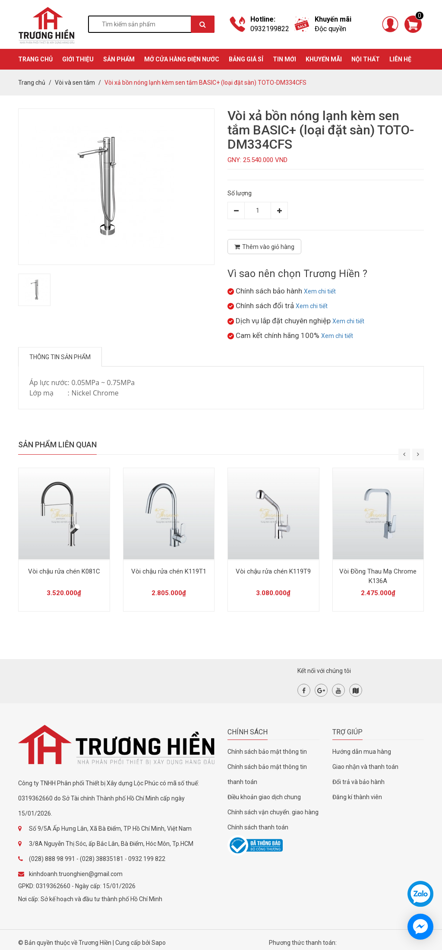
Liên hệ (400, 59)
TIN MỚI (284, 59)
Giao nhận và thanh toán (365, 766)
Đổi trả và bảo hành (358, 781)
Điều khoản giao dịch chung (264, 797)
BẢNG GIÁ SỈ (246, 59)
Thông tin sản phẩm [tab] (60, 357)
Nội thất (365, 59)
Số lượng (239, 193)
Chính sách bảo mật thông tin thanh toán (267, 774)
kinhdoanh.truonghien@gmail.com (76, 873)
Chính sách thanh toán (257, 827)
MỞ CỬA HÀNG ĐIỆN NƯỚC (181, 59)
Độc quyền (330, 29)
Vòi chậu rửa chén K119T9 (273, 571)
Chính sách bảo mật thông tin (267, 751)
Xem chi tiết (320, 291)
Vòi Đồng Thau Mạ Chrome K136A (378, 576)
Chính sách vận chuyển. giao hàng (273, 812)
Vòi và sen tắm (75, 82)
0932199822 (269, 29)
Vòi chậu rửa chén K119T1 (168, 571)
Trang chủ (31, 82)
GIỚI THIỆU (78, 59)
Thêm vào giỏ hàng (264, 246)
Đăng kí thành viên (357, 797)
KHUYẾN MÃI (324, 59)
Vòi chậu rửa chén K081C (64, 571)
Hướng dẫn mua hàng (361, 751)
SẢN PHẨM (119, 59)
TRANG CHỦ (35, 59)
